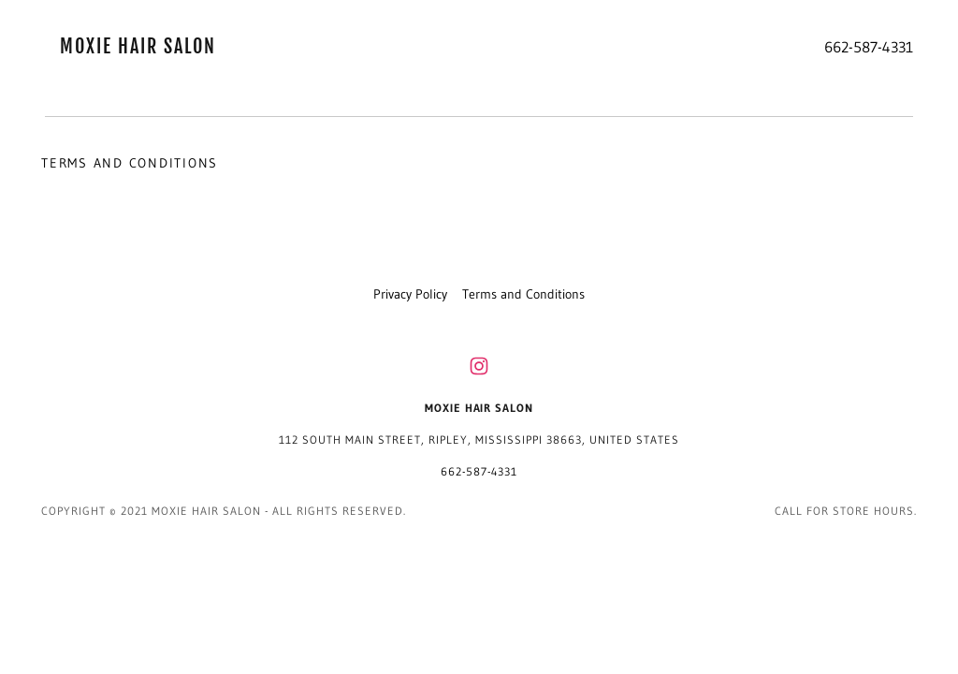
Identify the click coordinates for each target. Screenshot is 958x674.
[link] (153, 48)
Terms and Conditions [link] (523, 294)
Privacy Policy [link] (410, 294)
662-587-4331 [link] (868, 46)
